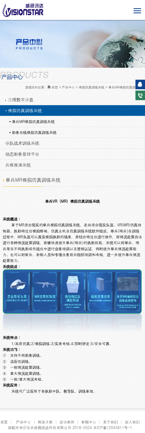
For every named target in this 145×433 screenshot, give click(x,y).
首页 (4, 421)
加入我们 (132, 421)
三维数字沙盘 (19, 99)
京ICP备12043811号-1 (112, 427)
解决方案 (45, 421)
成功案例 (66, 421)
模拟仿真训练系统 (23, 110)
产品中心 (23, 421)
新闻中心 (88, 421)
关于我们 (110, 421)
